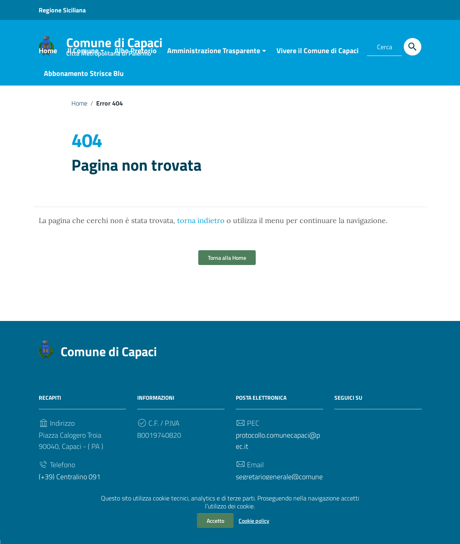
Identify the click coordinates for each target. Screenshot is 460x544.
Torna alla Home (227, 261)
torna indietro (201, 224)
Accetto (215, 520)
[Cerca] (412, 47)
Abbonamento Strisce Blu (84, 77)
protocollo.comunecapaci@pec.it (278, 445)
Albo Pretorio (136, 54)
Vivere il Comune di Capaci (317, 54)
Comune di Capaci (109, 355)
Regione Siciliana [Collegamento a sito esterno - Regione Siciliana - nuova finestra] (62, 10)
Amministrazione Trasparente (213, 54)
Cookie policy (254, 520)
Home (48, 54)
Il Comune (83, 54)
